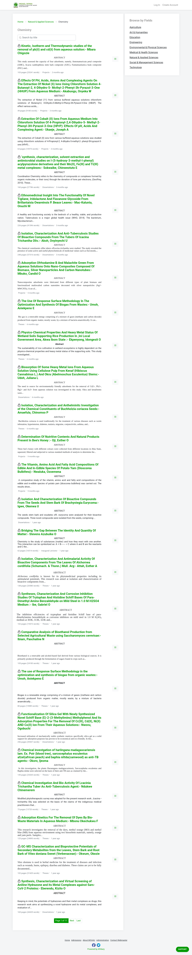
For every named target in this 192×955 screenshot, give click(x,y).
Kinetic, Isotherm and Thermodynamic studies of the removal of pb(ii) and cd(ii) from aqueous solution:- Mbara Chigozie (57, 49)
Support (182, 949)
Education (135, 37)
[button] (115, 59)
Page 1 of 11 (62, 920)
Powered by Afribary (96, 949)
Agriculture (135, 27)
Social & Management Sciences (146, 62)
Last (79, 920)
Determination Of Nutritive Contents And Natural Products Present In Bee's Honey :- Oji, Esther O (58, 438)
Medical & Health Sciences (144, 52)
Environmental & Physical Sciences (148, 47)
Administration (102, 940)
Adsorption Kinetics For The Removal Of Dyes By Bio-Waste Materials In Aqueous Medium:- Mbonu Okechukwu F (58, 819)
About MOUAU (89, 940)
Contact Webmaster (118, 940)
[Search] (47, 37)
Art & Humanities (139, 32)
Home (20, 22)
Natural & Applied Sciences (41, 22)
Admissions (76, 940)
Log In (157, 5)
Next (72, 920)
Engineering (136, 42)
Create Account (170, 5)
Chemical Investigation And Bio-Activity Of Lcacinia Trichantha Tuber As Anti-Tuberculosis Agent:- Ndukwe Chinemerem (55, 786)
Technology (136, 67)
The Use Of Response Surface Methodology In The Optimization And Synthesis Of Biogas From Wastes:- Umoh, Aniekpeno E (58, 304)
